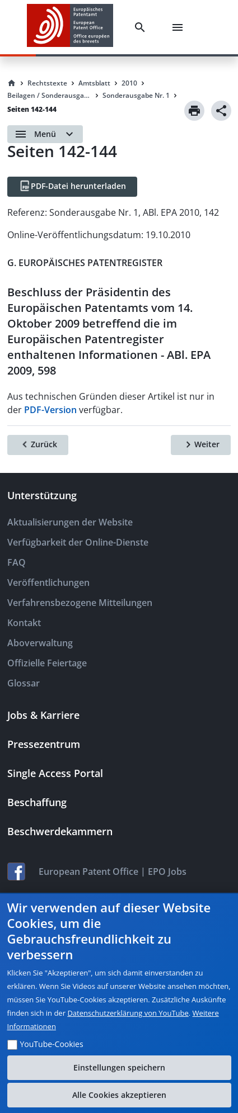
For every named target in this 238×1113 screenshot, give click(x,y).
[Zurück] (37, 445)
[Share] (221, 111)
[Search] (142, 27)
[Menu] (179, 27)
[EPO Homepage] (70, 27)
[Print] (194, 111)
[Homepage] (11, 83)
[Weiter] (201, 445)
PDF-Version (50, 410)
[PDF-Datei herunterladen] (72, 187)
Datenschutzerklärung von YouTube (127, 1013)
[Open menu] (45, 134)
